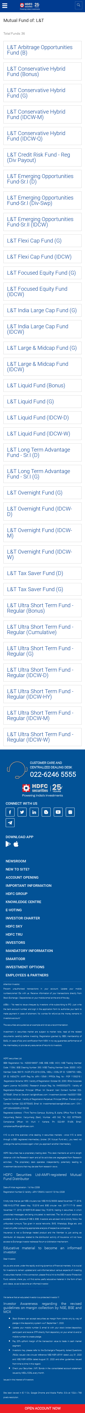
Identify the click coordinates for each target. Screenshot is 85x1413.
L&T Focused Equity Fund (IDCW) (37, 291)
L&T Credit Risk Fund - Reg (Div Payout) (38, 157)
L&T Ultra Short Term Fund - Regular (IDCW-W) (40, 737)
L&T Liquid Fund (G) (30, 401)
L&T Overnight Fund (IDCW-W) (39, 554)
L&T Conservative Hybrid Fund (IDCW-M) (36, 114)
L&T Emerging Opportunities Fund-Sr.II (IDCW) (40, 221)
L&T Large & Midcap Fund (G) (42, 348)
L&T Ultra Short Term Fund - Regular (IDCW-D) (40, 672)
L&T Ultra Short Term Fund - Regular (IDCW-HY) (40, 694)
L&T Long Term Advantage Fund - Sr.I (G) (38, 474)
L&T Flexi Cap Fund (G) (34, 240)
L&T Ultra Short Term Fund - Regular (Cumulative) (40, 629)
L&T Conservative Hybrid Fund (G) (36, 93)
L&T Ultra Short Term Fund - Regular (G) (40, 651)
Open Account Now (43, 1408)
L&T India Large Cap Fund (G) (42, 310)
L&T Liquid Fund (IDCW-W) (38, 433)
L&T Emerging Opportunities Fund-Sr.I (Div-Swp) (40, 200)
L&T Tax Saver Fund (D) (35, 573)
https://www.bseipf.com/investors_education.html (26, 1288)
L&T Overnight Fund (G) (35, 492)
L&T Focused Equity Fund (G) (41, 273)
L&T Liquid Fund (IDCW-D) (38, 417)
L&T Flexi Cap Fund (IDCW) (39, 256)
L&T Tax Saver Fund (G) (35, 589)
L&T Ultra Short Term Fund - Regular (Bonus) (40, 608)
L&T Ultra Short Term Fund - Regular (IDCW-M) (40, 715)
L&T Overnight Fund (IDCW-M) (39, 533)
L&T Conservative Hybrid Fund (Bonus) (36, 71)
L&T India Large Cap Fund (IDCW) (37, 329)
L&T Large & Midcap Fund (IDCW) (37, 366)
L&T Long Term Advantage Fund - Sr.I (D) (38, 452)
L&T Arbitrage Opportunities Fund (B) (40, 50)
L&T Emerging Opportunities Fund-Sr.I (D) (40, 179)
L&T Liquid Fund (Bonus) (36, 385)
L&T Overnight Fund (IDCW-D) (39, 511)
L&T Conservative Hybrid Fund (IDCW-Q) (36, 136)
